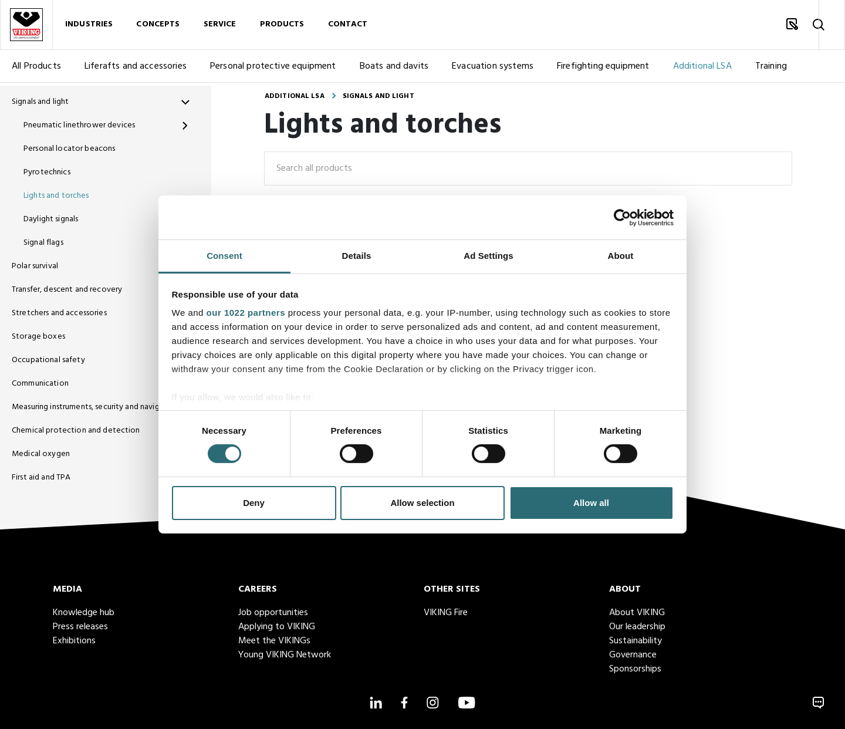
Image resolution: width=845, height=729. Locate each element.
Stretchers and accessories (59, 313)
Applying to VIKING (276, 627)
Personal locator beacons (69, 149)
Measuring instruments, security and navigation (91, 407)
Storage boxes (38, 336)
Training (771, 69)
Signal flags (43, 242)
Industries (89, 26)
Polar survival (35, 266)
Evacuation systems (492, 69)
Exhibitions (74, 641)
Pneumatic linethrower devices (79, 125)
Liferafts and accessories (135, 69)
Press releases (80, 627)
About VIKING (637, 612)
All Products (36, 69)
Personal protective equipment (273, 69)
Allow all (591, 503)
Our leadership (637, 627)
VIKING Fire (446, 612)
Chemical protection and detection (76, 430)
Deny (254, 503)
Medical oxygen (41, 454)
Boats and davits (394, 69)
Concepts (158, 26)
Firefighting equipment (603, 69)
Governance (633, 655)
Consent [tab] (224, 256)
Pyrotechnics (46, 172)
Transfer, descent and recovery (67, 289)
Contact (348, 26)
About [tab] (621, 256)
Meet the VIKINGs (274, 641)
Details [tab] (356, 256)
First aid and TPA (41, 477)
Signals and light (40, 102)
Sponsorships (635, 669)
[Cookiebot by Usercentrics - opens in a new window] (622, 217)
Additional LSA (702, 69)
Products (282, 26)
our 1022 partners (246, 313)
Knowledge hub (83, 612)
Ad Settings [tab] (488, 256)
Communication (40, 383)
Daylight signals (50, 219)
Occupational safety (48, 360)
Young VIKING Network (284, 655)
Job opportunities (273, 612)
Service (220, 26)
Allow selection (422, 503)
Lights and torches (56, 196)
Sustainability (635, 641)
